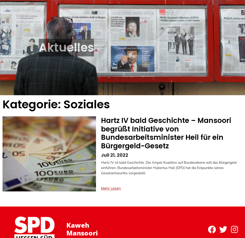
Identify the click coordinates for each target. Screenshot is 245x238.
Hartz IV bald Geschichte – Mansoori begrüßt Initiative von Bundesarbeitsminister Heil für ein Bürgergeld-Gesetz (166, 133)
